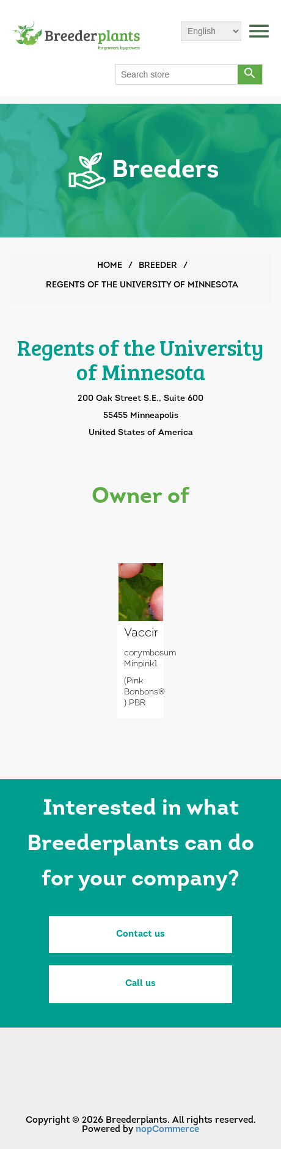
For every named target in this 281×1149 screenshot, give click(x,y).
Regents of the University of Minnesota (142, 285)
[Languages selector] (211, 31)
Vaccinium (140, 633)
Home (109, 265)
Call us (140, 984)
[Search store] (177, 74)
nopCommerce (167, 1129)
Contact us (140, 934)
